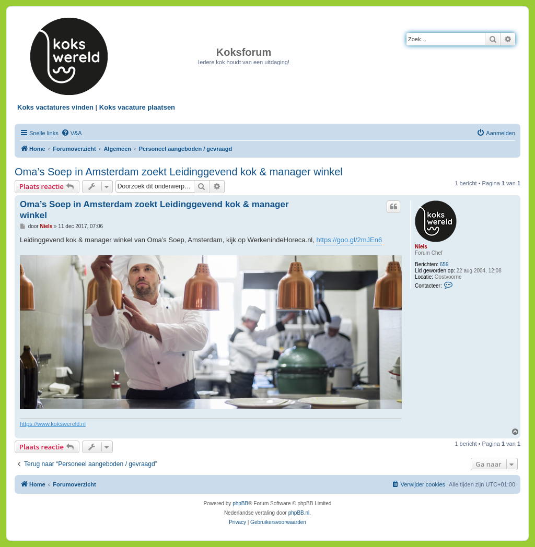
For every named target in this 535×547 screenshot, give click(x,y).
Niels (421, 246)
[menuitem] (71, 133)
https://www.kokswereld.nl (53, 424)
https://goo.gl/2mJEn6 (349, 240)
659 (444, 264)
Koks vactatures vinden (55, 107)
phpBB (240, 503)
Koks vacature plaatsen (137, 107)
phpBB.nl (299, 513)
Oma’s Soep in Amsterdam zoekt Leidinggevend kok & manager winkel (179, 171)
